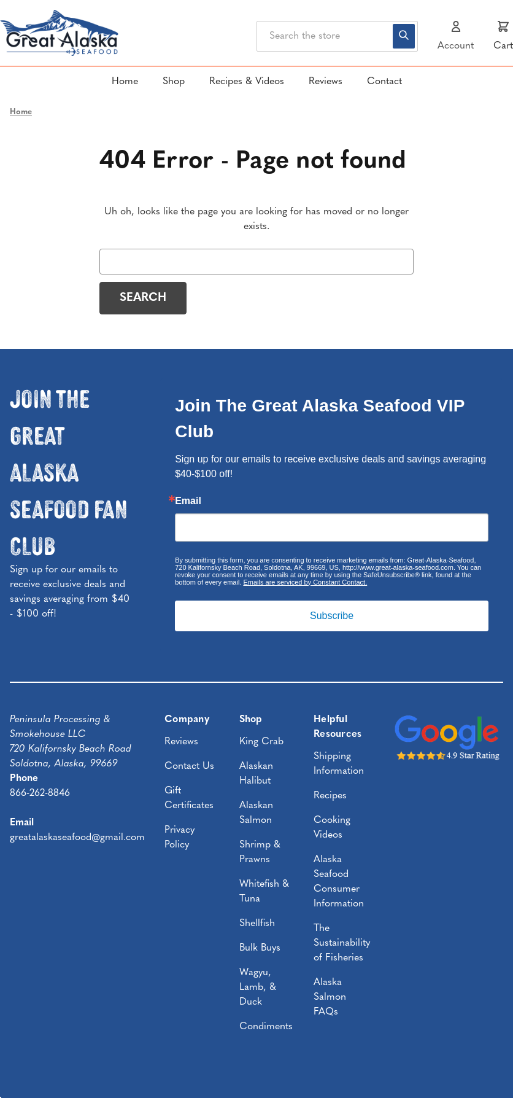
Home (125, 82)
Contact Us (189, 766)
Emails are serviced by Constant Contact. (305, 582)
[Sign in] (456, 36)
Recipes (330, 796)
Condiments (266, 1027)
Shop (174, 82)
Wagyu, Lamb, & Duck (257, 987)
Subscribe (331, 615)
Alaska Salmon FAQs (330, 997)
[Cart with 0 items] (503, 36)
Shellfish (257, 924)
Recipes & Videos (246, 82)
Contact (384, 82)
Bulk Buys (259, 948)
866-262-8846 (40, 793)
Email (188, 501)
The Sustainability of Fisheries (342, 943)
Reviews (325, 82)
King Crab (261, 742)
